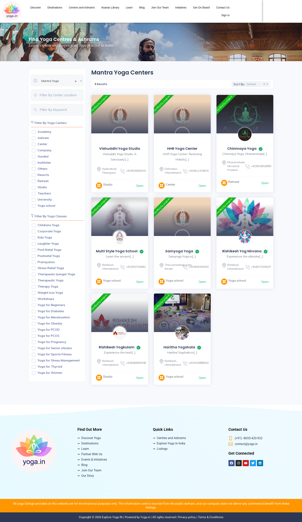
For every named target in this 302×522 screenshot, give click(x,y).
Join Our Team (212, 11)
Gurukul (43, 156)
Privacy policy (187, 517)
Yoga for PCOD (49, 329)
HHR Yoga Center (182, 148)
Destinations (107, 11)
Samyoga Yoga (179, 251)
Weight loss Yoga (50, 292)
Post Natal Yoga (49, 250)
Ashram (43, 138)
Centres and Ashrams (134, 11)
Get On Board (254, 11)
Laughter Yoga (48, 243)
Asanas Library (163, 11)
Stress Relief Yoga (51, 268)
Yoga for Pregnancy (52, 342)
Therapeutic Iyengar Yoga (56, 274)
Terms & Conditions (210, 517)
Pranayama (46, 262)
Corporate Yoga (49, 231)
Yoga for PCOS (48, 336)
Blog (194, 11)
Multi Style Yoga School (117, 251)
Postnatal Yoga (49, 256)
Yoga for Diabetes (51, 311)
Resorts (43, 175)
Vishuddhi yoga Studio (119, 148)
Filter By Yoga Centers (49, 123)
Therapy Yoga (48, 286)
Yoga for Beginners (51, 305)
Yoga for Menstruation (54, 317)
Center (42, 144)
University (45, 199)
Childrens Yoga (48, 225)
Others (42, 169)
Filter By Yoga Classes (49, 216)
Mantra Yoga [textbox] (59, 81)
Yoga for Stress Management (59, 360)
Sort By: (239, 84)
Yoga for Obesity (50, 323)
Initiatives (233, 11)
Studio (42, 187)
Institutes (44, 162)
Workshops (46, 299)
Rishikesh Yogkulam (116, 347)
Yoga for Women (50, 373)
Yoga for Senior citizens (55, 348)
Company (45, 150)
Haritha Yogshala (179, 347)
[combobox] (61, 77)
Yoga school (46, 205)
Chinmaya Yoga (242, 148)
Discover (88, 11)
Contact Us (275, 11)
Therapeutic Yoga (50, 280)
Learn (181, 11)
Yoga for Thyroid (50, 366)
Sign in (293, 11)
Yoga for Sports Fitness (55, 354)
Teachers (44, 193)
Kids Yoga (45, 237)
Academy (44, 132)
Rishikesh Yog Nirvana (242, 251)
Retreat (43, 181)
